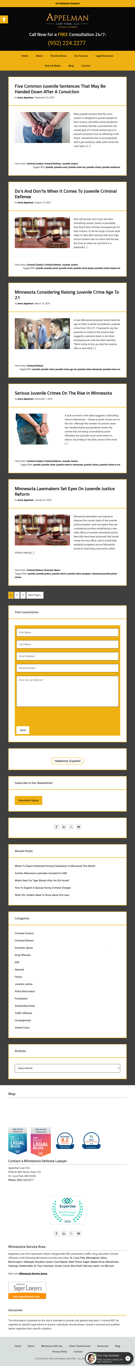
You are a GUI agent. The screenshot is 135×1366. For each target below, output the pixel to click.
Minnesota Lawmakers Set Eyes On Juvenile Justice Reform (65, 491)
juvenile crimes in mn (110, 464)
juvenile (49, 167)
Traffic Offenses (23, 1012)
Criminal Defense (52, 163)
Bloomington (15, 1261)
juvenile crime (66, 268)
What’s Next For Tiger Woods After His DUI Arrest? (42, 879)
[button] (4, 19)
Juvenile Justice (70, 163)
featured (19, 969)
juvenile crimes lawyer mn (107, 268)
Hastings (13, 1265)
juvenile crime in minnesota (69, 464)
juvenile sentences (111, 167)
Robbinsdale (26, 1265)
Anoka (58, 1265)
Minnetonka (112, 1261)
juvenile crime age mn (66, 369)
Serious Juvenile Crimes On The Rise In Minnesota (63, 392)
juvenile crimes (93, 167)
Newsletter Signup (28, 799)
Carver (66, 1265)
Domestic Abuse (52, 570)
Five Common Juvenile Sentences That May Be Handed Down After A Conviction (60, 88)
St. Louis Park (77, 1257)
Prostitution (21, 998)
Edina (104, 1257)
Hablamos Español (67, 760)
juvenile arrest (51, 268)
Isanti (96, 1265)
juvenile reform (59, 573)
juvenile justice (43, 573)
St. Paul (38, 1265)
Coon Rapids (61, 1261)
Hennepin (48, 1265)
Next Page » (34, 595)
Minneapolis (93, 1257)
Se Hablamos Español (67, 3)
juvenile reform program (79, 573)
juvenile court (61, 167)
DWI (17, 961)
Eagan (86, 1261)
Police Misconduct (25, 990)
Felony (18, 976)
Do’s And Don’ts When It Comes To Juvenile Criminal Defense (66, 193)
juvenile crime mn (77, 167)
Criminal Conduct (35, 163)
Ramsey (87, 1265)
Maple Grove (97, 1261)
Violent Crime (22, 1027)
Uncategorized (23, 1019)
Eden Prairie (75, 1261)
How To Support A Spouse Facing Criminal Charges (43, 887)
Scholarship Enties (25, 1005)
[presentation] (36, 715)
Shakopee (28, 1261)
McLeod (109, 1265)
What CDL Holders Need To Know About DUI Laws (42, 894)
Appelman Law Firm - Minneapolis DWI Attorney (67, 20)
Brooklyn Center (44, 1261)
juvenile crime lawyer (84, 268)
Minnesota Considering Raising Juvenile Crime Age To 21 (67, 294)
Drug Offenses (23, 954)
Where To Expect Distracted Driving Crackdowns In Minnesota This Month (55, 865)
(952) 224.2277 (25, 1179)
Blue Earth (76, 1265)
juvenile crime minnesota (90, 369)
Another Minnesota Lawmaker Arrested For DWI (41, 872)
